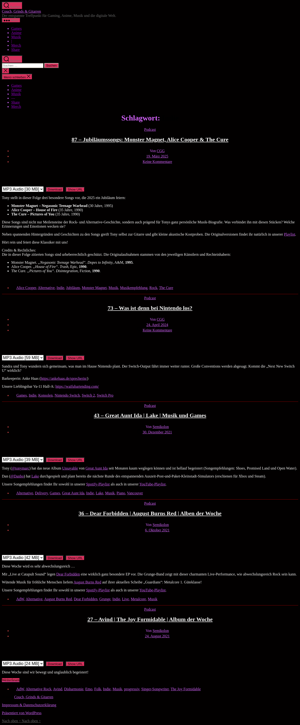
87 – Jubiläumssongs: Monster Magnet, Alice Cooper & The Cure (150, 139)
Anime (16, 33)
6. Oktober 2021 (157, 530)
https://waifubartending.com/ (77, 386)
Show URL (75, 189)
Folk (97, 689)
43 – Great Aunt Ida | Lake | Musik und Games (150, 415)
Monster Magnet (94, 288)
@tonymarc (20, 468)
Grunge (105, 599)
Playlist (289, 234)
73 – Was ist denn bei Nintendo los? (150, 308)
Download (55, 189)
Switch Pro (105, 395)
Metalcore (138, 599)
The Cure (166, 288)
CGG (161, 151)
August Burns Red (87, 582)
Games (16, 28)
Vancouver (135, 493)
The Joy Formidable (186, 689)
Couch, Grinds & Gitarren (21, 11)
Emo (88, 689)
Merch (16, 45)
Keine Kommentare (157, 162)
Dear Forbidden (86, 599)
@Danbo (17, 476)
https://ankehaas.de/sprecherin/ (64, 378)
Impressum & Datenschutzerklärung (29, 705)
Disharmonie (73, 689)
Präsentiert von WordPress (21, 713)
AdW (20, 599)
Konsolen (45, 395)
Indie (60, 288)
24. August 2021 (157, 636)
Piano (120, 493)
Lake (35, 476)
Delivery (41, 493)
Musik (16, 37)
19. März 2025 (157, 156)
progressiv (131, 689)
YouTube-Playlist (152, 484)
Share (15, 50)
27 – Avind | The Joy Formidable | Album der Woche (150, 619)
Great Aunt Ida (97, 468)
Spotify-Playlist (97, 484)
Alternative (46, 288)
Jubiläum (73, 288)
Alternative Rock (38, 689)
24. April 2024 (157, 325)
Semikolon (161, 427)
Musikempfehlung (133, 288)
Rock (153, 288)
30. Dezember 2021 (157, 432)
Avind (57, 689)
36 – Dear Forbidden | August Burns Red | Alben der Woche (150, 513)
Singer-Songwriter (155, 689)
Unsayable (70, 468)
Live (125, 599)
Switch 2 (88, 395)
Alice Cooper (26, 288)
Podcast (150, 129)
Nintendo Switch (67, 395)
